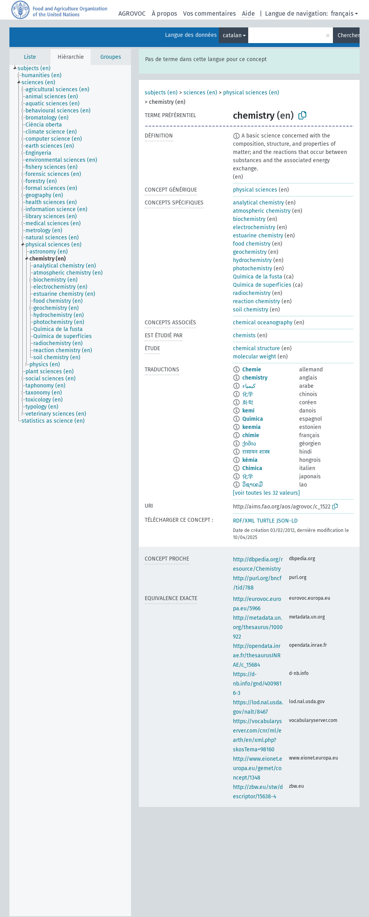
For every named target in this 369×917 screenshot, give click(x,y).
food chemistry (252, 244)
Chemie (251, 369)
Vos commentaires (209, 13)
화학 (247, 402)
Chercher (349, 35)
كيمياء (249, 386)
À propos (164, 13)
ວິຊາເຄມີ (252, 484)
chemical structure (256, 348)
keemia (251, 427)
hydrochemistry (252, 260)
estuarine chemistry (258, 235)
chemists (244, 335)
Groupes (110, 57)
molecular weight (254, 356)
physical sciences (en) (251, 92)
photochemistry (252, 268)
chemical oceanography (263, 322)
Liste (30, 57)
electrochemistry (254, 227)
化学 (247, 394)
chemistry (254, 377)
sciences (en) (200, 92)
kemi (248, 410)
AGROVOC (131, 13)
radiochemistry (252, 293)
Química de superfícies (262, 285)
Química (252, 419)
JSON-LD (287, 520)
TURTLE (265, 520)
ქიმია (249, 443)
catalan (232, 35)
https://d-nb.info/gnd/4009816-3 (257, 683)
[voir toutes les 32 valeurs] (266, 493)
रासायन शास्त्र (256, 452)
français (342, 13)
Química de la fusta (257, 276)
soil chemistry (250, 309)
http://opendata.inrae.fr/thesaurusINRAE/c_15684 (256, 655)
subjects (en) (161, 92)
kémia (250, 460)
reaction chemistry (256, 301)
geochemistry (250, 252)
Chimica (252, 468)
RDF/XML (244, 520)
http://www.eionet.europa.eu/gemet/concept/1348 (257, 768)
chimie (250, 435)
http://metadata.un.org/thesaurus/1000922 (258, 627)
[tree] (70, 490)
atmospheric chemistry (262, 211)
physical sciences (255, 189)
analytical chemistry (258, 202)
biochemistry (249, 219)
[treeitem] (37, 68)
